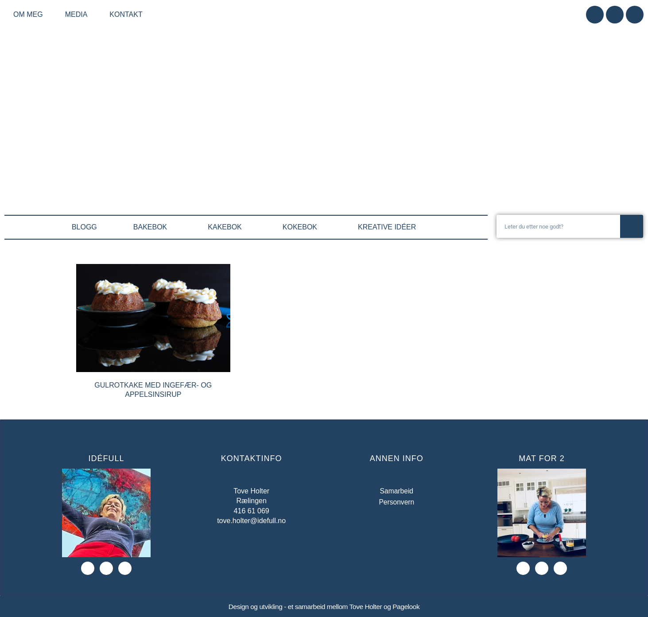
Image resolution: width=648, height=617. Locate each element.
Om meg (30, 14)
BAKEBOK (152, 227)
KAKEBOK (227, 227)
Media (78, 14)
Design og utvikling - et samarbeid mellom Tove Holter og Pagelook (324, 606)
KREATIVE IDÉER (389, 227)
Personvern (396, 502)
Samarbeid (397, 491)
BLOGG (84, 227)
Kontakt (125, 14)
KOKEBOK (302, 227)
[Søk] (631, 226)
